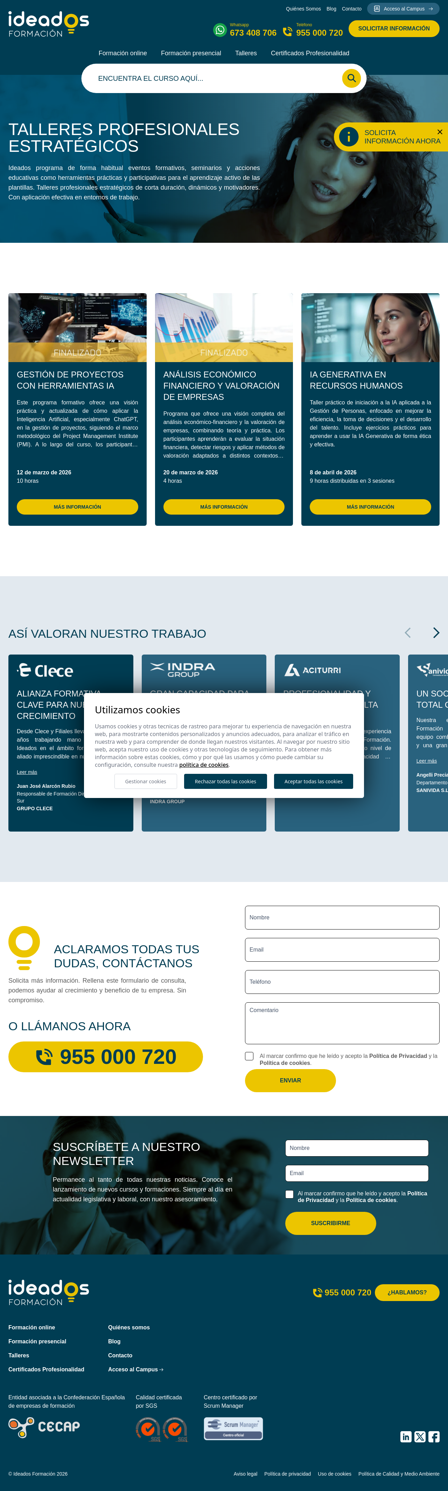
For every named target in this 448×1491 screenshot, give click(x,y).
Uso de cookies (334, 1474)
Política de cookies (285, 1063)
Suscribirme (330, 1223)
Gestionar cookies (145, 781)
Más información (77, 507)
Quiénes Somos (303, 9)
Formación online (123, 53)
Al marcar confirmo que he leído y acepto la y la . (349, 1059)
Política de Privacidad (398, 1056)
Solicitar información (394, 28)
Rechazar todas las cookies (225, 781)
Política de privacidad (287, 1474)
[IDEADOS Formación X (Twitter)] (420, 1436)
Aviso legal (245, 1474)
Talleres (246, 53)
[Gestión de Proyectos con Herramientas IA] (77, 327)
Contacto (352, 9)
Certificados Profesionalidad (310, 53)
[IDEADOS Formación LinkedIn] (406, 1436)
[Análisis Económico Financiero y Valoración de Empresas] (224, 327)
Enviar (290, 1080)
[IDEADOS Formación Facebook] (434, 1436)
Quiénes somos (129, 1327)
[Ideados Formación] (48, 24)
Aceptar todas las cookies (314, 781)
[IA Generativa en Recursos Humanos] (370, 327)
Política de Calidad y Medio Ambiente (399, 1474)
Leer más (27, 772)
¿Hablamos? (407, 1292)
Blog (331, 9)
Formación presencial (191, 53)
